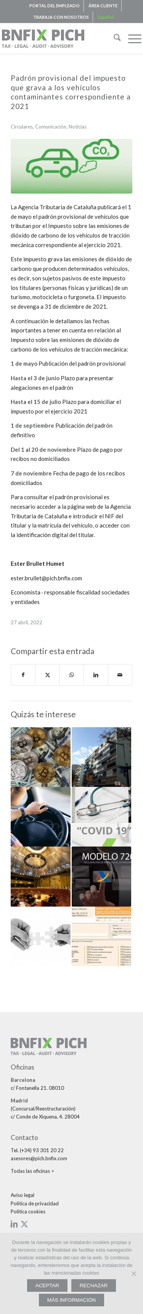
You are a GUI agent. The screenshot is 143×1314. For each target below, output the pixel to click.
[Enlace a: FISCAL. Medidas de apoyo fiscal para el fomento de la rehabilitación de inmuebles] (101, 757)
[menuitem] (55, 5)
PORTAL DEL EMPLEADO (54, 5)
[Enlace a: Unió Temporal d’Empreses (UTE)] (40, 936)
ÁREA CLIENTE (102, 5)
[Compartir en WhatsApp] (72, 674)
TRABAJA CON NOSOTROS (61, 17)
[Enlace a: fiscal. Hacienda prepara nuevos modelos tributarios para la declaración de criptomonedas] (40, 757)
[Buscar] (113, 38)
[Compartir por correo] (120, 674)
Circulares (22, 127)
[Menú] (131, 38)
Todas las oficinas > (32, 1171)
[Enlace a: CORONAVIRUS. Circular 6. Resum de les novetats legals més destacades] (101, 817)
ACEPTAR (47, 1285)
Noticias (78, 127)
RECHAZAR (94, 1285)
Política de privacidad (35, 1203)
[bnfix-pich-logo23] (58, 38)
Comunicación (50, 127)
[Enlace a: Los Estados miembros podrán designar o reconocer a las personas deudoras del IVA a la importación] (40, 876)
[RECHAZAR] (133, 1273)
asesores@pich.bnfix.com (39, 1158)
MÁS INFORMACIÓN (71, 1300)
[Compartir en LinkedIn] (96, 674)
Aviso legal (22, 1195)
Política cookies (28, 1211)
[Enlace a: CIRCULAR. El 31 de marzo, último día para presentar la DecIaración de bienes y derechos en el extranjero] (101, 876)
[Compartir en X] (47, 674)
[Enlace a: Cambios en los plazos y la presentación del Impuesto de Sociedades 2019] (101, 936)
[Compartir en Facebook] (23, 674)
